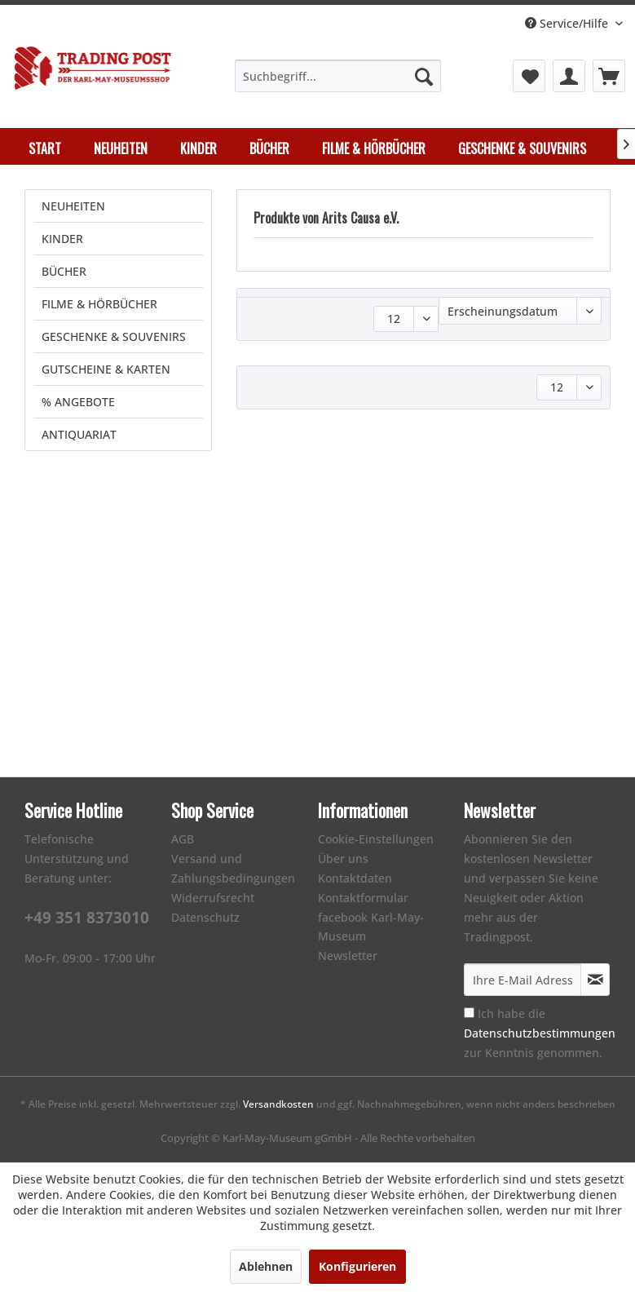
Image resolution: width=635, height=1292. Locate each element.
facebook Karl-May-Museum (371, 927)
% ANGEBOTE (78, 401)
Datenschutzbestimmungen (539, 1033)
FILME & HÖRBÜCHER (99, 304)
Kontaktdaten (355, 878)
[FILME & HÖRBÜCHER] (374, 148)
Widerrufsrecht (212, 897)
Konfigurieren (357, 1266)
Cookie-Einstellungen (376, 839)
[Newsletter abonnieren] (595, 979)
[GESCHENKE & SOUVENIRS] (522, 148)
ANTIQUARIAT (79, 434)
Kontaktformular (363, 897)
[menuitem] (338, 76)
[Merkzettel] (529, 76)
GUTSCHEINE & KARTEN (106, 369)
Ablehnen (266, 1266)
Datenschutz (205, 917)
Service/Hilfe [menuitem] (568, 23)
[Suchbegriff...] (338, 76)
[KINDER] (198, 148)
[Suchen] (424, 76)
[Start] (44, 148)
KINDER (62, 238)
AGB (182, 839)
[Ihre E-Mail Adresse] (522, 979)
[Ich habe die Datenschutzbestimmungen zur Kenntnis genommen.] (469, 1012)
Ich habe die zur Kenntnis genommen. (539, 1033)
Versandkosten (278, 1104)
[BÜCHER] (269, 148)
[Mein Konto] (569, 76)
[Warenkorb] (609, 76)
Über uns (343, 858)
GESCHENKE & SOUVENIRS (114, 336)
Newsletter (347, 955)
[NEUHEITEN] (120, 148)
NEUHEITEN (73, 206)
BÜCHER (64, 271)
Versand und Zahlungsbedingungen (233, 868)
